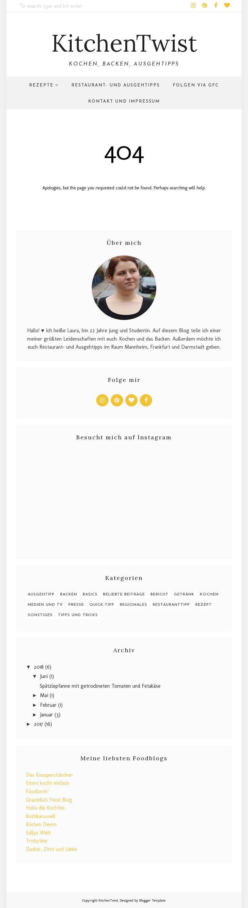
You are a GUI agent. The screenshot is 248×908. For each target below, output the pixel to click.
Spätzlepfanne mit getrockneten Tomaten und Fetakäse (100, 686)
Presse (76, 605)
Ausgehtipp (41, 594)
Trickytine (36, 841)
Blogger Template (152, 900)
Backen (68, 594)
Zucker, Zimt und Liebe (51, 849)
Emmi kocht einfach (47, 783)
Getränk (184, 594)
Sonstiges (40, 615)
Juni (44, 676)
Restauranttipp (171, 605)
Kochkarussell (40, 816)
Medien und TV (45, 605)
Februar (48, 705)
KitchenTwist (124, 43)
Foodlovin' (37, 791)
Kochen (209, 594)
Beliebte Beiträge (124, 594)
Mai (44, 695)
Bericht (159, 594)
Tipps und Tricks (78, 615)
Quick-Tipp (101, 605)
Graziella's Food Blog (49, 800)
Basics (90, 594)
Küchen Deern (41, 824)
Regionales (133, 605)
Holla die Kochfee (45, 808)
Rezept (203, 605)
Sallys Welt (38, 833)
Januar (46, 715)
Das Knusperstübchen (49, 775)
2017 (38, 724)
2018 (39, 667)
